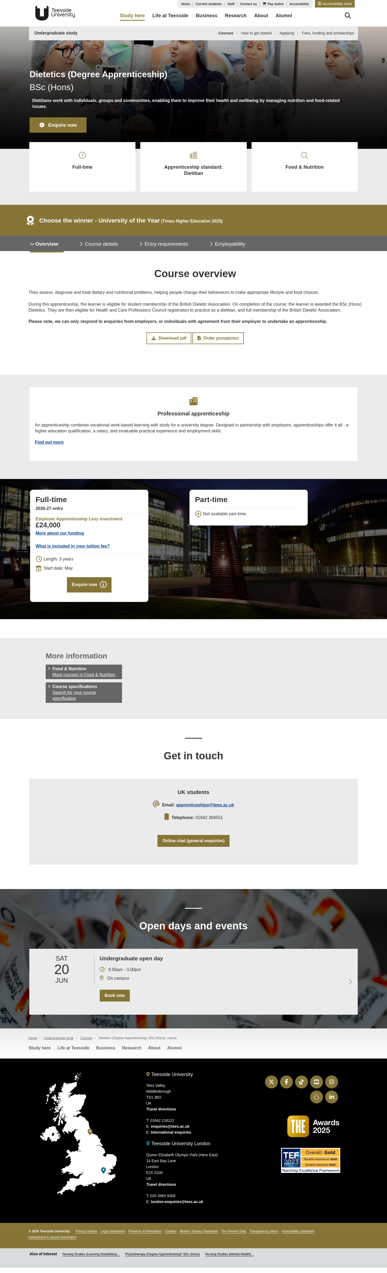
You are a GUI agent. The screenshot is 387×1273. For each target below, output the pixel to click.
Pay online (276, 4)
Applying (287, 33)
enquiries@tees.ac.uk (170, 1132)
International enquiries (171, 1138)
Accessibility (299, 4)
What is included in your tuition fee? (72, 550)
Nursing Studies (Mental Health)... (229, 1259)
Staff (231, 4)
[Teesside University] (90, 1137)
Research (131, 1053)
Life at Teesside (73, 1053)
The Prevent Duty (233, 1236)
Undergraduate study (56, 33)
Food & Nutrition (304, 162)
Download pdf (169, 340)
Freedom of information (145, 1236)
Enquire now (63, 125)
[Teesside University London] (103, 1176)
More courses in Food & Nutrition (83, 679)
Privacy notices (86, 1236)
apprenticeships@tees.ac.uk (205, 809)
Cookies (170, 1236)
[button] (335, 4)
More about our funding (59, 537)
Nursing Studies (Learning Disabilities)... (91, 1259)
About (154, 1053)
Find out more (49, 445)
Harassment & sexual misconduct (52, 1242)
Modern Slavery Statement (199, 1236)
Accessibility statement (298, 1236)
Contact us (248, 4)
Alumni (174, 1053)
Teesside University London (178, 1149)
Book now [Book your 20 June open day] (114, 1001)
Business (105, 1053)
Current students (209, 4)
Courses (225, 33)
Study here (39, 1053)
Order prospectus (218, 340)
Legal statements (113, 1236)
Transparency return (263, 1236)
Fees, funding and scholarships (328, 33)
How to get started (256, 33)
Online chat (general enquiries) (193, 845)
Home (185, 4)
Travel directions (161, 1114)
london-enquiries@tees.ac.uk (177, 1207)
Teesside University (55, 13)
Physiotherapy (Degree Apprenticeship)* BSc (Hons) (162, 1259)
